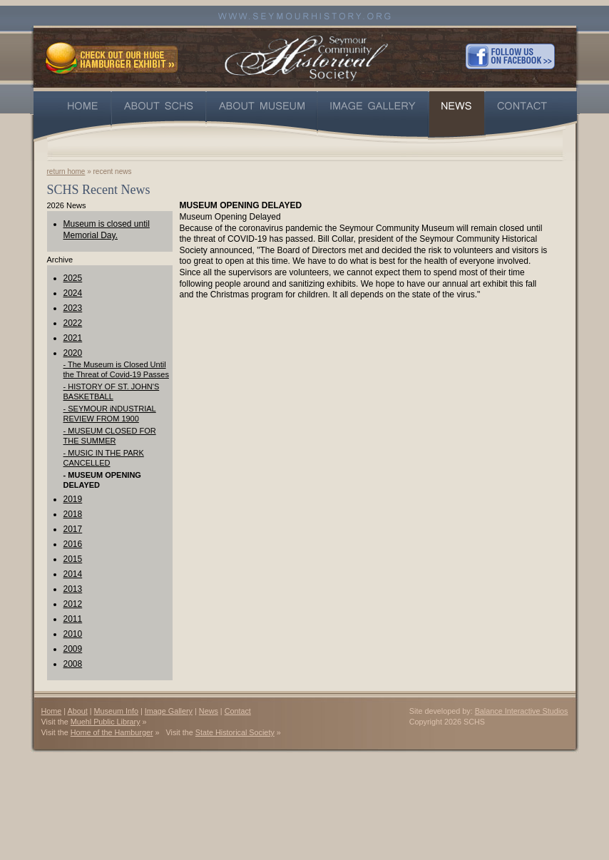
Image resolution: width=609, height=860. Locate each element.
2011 (73, 619)
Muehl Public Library (105, 721)
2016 (73, 544)
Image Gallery (169, 711)
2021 (73, 338)
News (208, 711)
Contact (238, 711)
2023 (73, 308)
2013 (73, 589)
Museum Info (116, 711)
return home (66, 171)
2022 (73, 323)
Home (51, 711)
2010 (73, 634)
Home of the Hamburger (112, 732)
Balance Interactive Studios (521, 711)
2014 (73, 574)
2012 (73, 604)
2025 (73, 278)
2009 (73, 649)
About (78, 711)
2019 (73, 499)
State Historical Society (235, 732)
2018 (73, 514)
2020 (73, 353)
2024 (73, 293)
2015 (73, 559)
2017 (73, 529)
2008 (73, 664)
